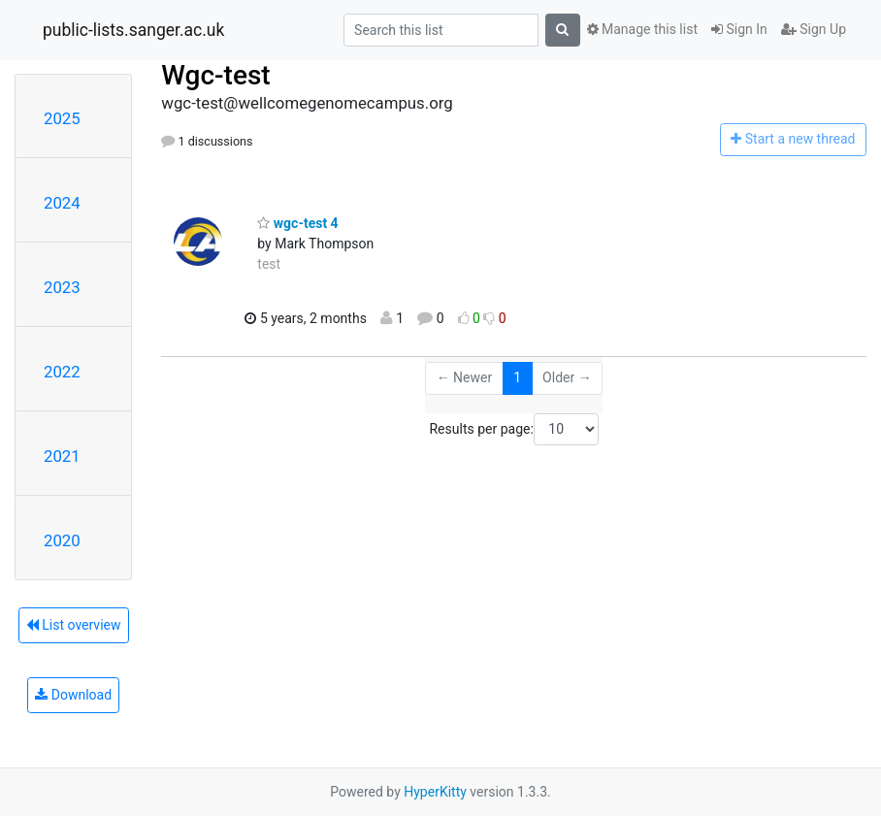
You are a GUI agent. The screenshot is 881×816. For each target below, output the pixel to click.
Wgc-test (215, 75)
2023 (62, 287)
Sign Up (813, 29)
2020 (62, 540)
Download (73, 694)
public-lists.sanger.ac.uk (133, 30)
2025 (62, 118)
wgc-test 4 (297, 223)
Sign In (739, 29)
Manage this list (642, 29)
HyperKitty (435, 792)
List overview (73, 625)
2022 (62, 371)
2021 (62, 456)
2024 (62, 202)
